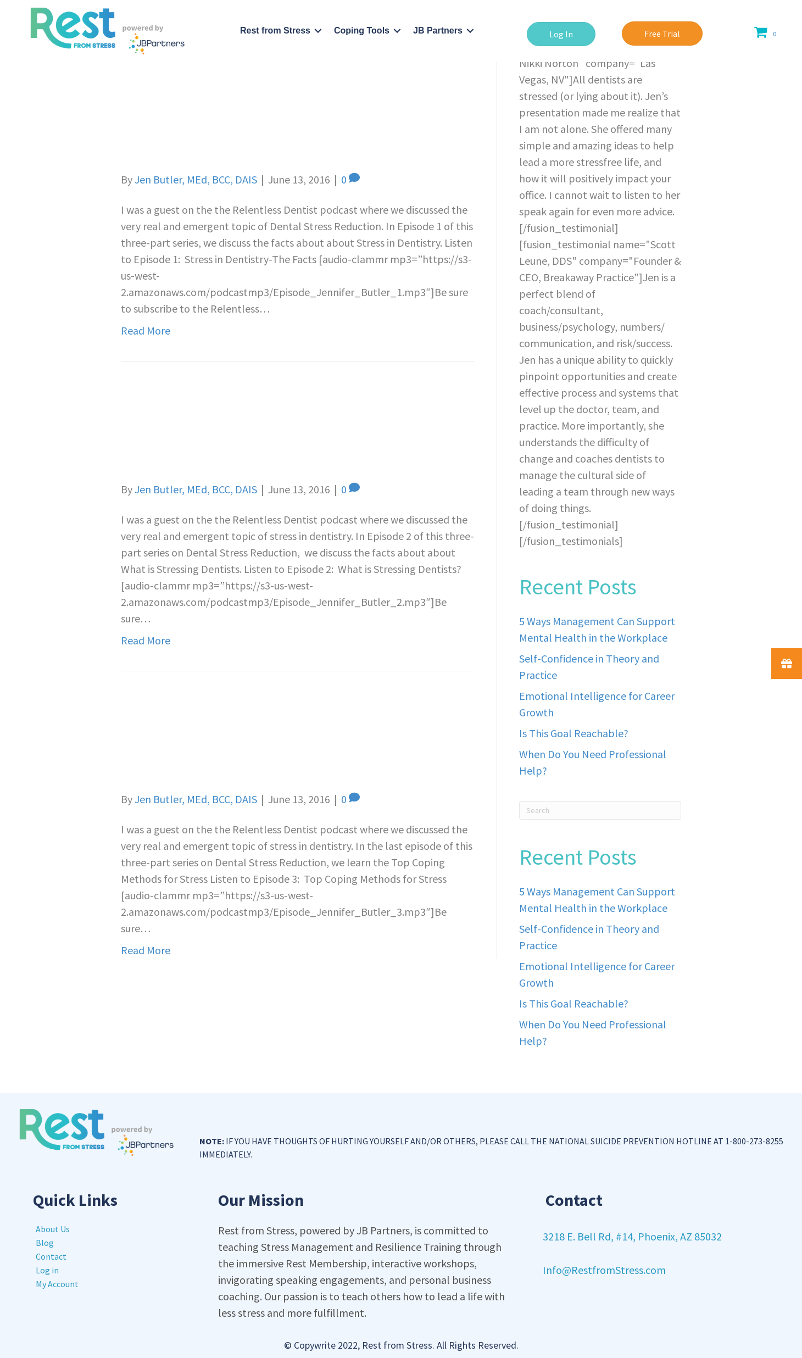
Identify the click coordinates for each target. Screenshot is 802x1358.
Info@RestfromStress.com (604, 1270)
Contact (51, 1256)
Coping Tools (361, 30)
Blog (45, 1242)
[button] (561, 34)
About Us (53, 1228)
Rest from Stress (275, 30)
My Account (57, 1283)
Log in (47, 1270)
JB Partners (438, 30)
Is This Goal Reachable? (573, 733)
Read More (145, 330)
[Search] (600, 810)
